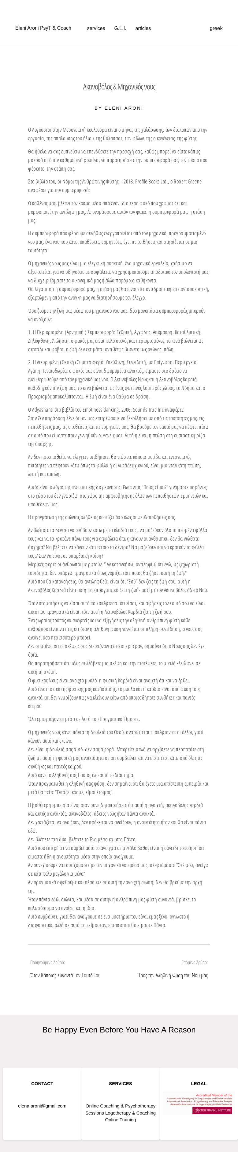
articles (143, 28)
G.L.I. (120, 28)
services (96, 28)
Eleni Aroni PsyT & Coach (43, 28)
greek (216, 28)
